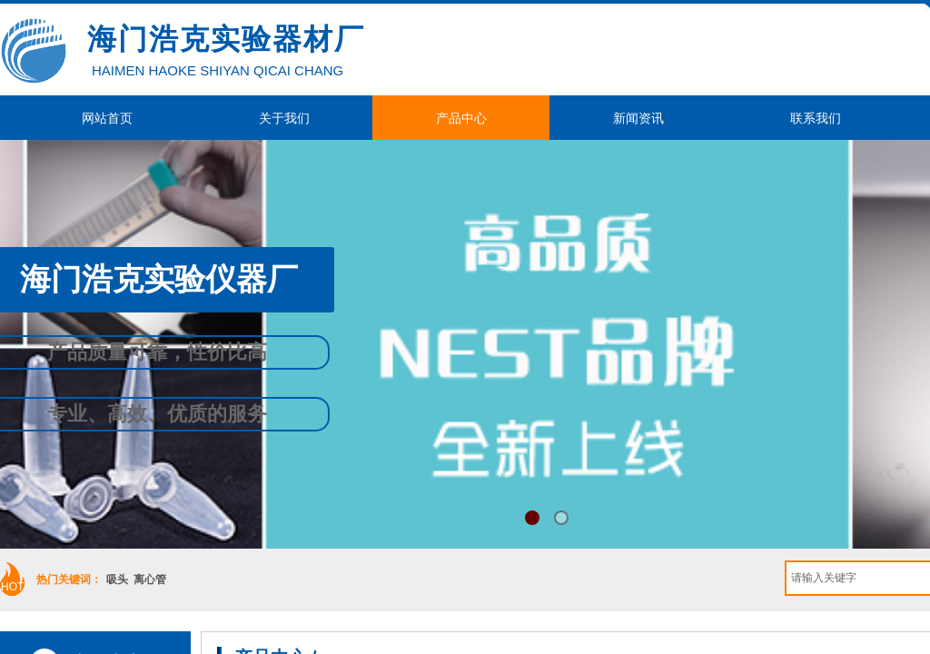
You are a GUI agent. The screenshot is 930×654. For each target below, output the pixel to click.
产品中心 (461, 118)
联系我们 (815, 118)
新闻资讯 (638, 118)
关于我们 (284, 118)
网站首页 (107, 118)
